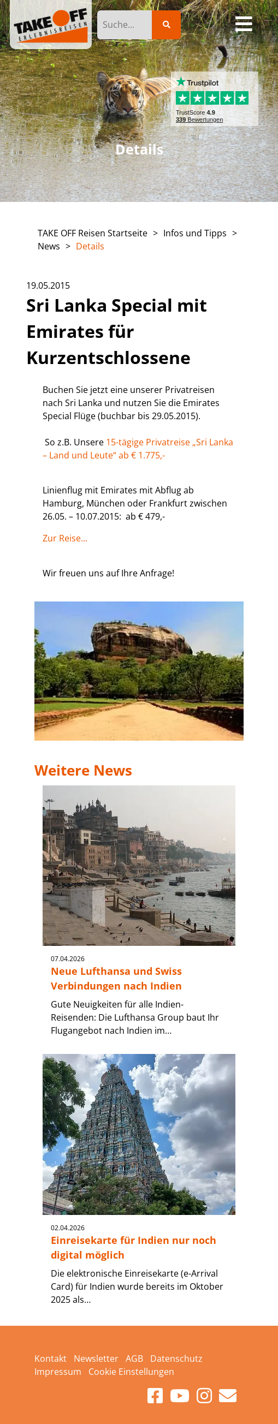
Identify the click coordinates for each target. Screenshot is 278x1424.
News (49, 246)
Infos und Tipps (195, 233)
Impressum (57, 1372)
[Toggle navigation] (244, 24)
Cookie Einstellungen (131, 1372)
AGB (134, 1358)
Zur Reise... (65, 538)
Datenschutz (176, 1358)
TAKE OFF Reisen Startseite (92, 233)
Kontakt (50, 1358)
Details (90, 246)
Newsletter (96, 1358)
